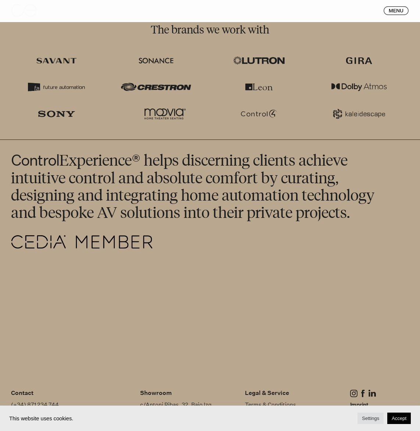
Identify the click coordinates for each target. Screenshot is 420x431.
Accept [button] (399, 418)
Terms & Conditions (271, 404)
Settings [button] (370, 418)
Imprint (359, 404)
